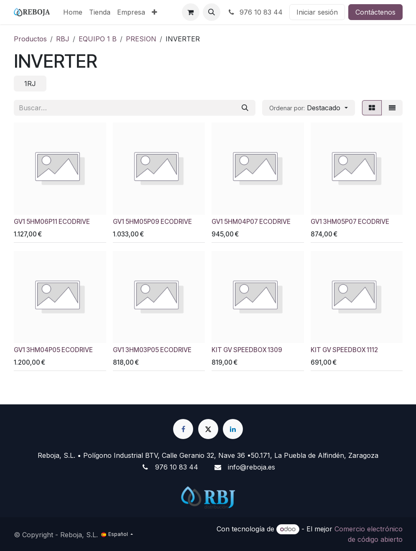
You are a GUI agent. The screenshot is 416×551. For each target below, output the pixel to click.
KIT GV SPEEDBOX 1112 (344, 350)
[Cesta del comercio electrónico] (190, 12)
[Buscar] (245, 108)
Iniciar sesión (317, 12)
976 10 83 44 (255, 12)
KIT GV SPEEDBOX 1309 (247, 350)
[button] (211, 12)
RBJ (62, 39)
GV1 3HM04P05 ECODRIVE (53, 350)
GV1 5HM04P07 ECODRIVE (251, 222)
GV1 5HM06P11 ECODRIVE (52, 222)
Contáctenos (375, 12)
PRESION (141, 39)
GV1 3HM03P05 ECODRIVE (151, 350)
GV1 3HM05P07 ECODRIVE (349, 222)
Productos (30, 39)
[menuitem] (73, 12)
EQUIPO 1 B (98, 39)
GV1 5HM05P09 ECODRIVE (151, 222)
